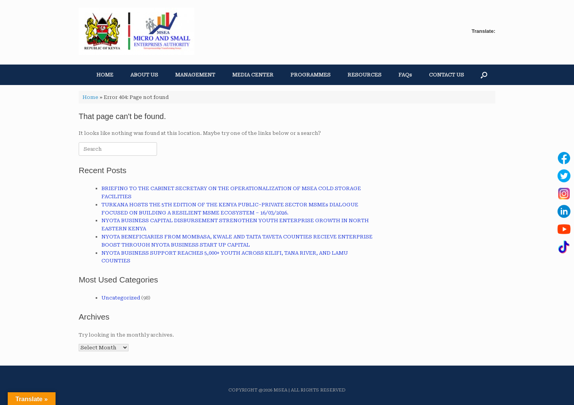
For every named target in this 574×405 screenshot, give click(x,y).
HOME (104, 75)
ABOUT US (144, 75)
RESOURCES (365, 75)
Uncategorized (120, 298)
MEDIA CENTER (252, 75)
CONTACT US (446, 75)
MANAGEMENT (195, 75)
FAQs (405, 75)
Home (90, 97)
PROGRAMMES (310, 75)
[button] (484, 75)
